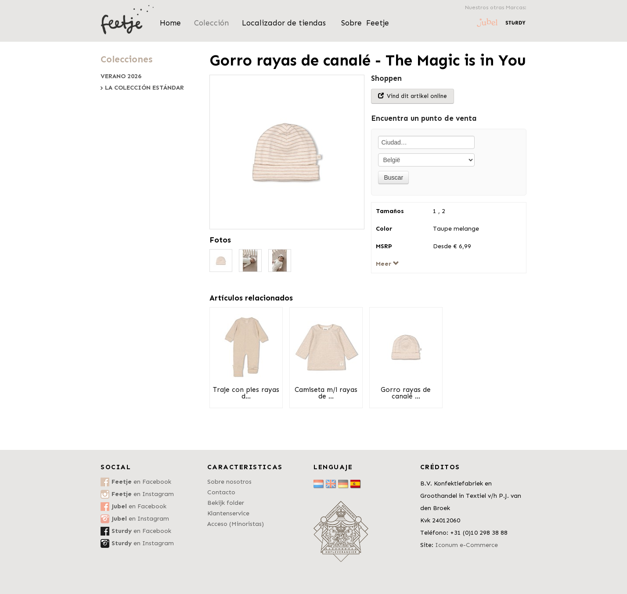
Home (170, 22)
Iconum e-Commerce (466, 545)
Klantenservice (228, 513)
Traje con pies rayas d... (246, 393)
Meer (387, 264)
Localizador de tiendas (285, 22)
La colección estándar (144, 87)
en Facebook (141, 481)
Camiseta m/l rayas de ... (326, 393)
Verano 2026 (121, 76)
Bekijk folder (225, 503)
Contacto (221, 492)
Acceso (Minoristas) (235, 524)
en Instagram (143, 494)
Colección (211, 22)
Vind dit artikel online (412, 96)
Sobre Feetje (365, 22)
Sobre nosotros (229, 481)
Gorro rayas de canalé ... (406, 393)
